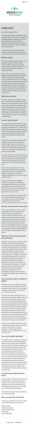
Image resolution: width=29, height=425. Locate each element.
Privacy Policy (9, 422)
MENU (25, 2)
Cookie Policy (18, 422)
